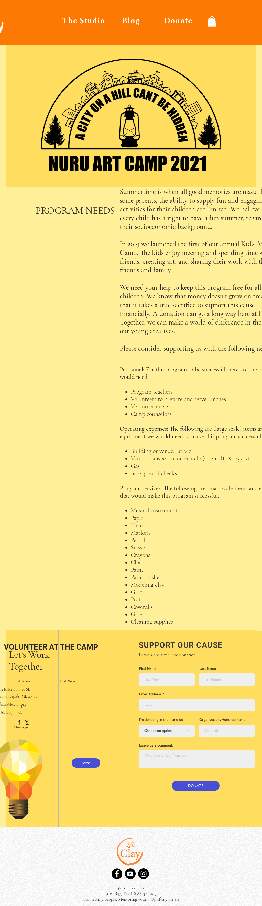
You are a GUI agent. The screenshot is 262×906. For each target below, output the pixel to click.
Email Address (150, 694)
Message (21, 727)
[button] (212, 21)
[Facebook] (117, 873)
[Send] (86, 763)
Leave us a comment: (156, 745)
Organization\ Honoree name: (222, 719)
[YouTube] (130, 873)
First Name (22, 681)
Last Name (68, 681)
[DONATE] (196, 786)
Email (18, 707)
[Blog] (131, 21)
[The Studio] (83, 21)
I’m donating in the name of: (161, 719)
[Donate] (178, 21)
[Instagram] (143, 873)
